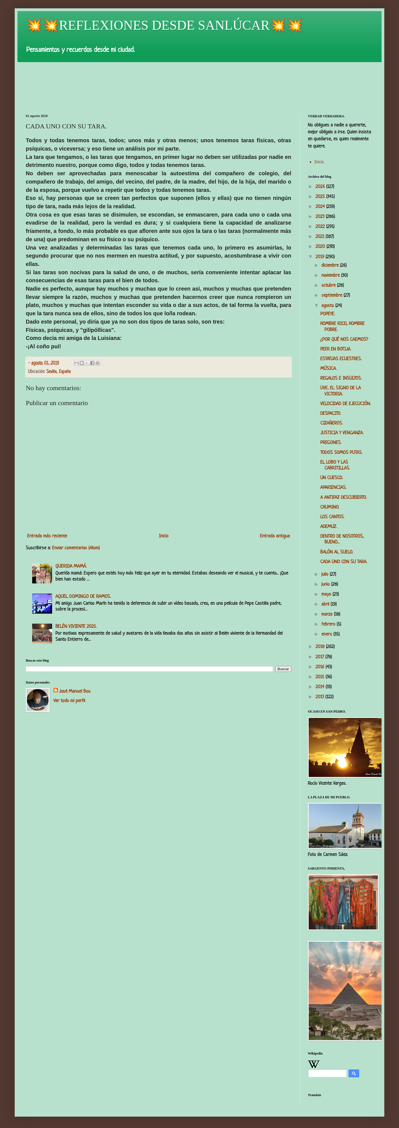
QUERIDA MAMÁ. (71, 566)
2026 (321, 186)
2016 (321, 667)
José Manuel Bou (74, 691)
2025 (321, 196)
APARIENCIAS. (333, 487)
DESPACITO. (330, 413)
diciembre (330, 265)
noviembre (331, 275)
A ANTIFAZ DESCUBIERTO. (343, 497)
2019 (321, 257)
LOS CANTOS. (332, 517)
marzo (327, 614)
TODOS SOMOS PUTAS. (341, 452)
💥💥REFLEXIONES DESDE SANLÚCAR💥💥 (164, 25)
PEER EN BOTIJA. (335, 349)
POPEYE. (327, 314)
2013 (320, 697)
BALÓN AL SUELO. (336, 552)
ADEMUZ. (328, 526)
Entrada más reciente (47, 536)
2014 (321, 687)
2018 (321, 646)
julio (325, 574)
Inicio (163, 536)
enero (327, 634)
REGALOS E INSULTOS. (341, 378)
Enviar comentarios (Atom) (76, 548)
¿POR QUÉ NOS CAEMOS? (344, 339)
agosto (328, 305)
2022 (321, 226)
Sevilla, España (58, 372)
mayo (326, 594)
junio (326, 584)
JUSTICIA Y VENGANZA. (342, 433)
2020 (321, 246)
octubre (329, 285)
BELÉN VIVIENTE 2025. (76, 626)
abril (326, 604)
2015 (321, 677)
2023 (321, 216)
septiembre (332, 295)
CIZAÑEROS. (331, 423)
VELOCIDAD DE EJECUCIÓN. (345, 404)
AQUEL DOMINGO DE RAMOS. (83, 596)
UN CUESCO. (331, 478)
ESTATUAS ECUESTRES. (341, 359)
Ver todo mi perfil (69, 700)
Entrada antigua (275, 536)
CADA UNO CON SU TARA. (343, 562)
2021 (321, 236)
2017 (320, 657)
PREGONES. (330, 442)
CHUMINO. (329, 507)
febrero (329, 624)
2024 (321, 206)
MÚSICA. (328, 368)
